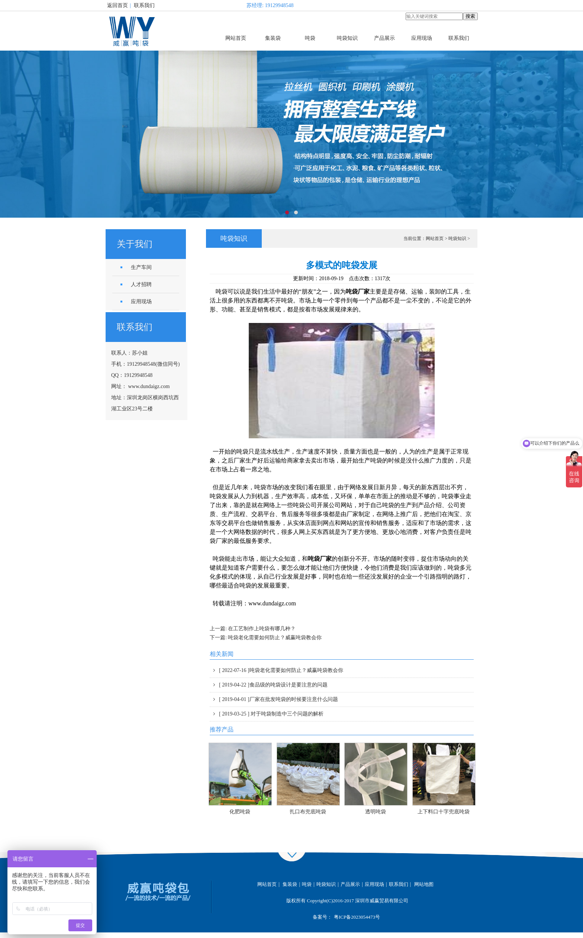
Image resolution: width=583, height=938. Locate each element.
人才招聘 (141, 284)
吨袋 (310, 38)
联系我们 (144, 5)
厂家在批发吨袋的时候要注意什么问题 (278, 699)
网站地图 (424, 884)
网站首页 (235, 38)
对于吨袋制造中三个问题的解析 (271, 714)
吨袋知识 (347, 38)
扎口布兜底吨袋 (308, 811)
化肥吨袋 (239, 811)
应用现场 (421, 38)
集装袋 (273, 38)
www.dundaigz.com (149, 386)
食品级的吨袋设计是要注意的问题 (273, 685)
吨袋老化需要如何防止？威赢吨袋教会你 (281, 670)
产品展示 (384, 38)
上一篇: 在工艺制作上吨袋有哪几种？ (253, 628)
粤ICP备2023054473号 (357, 917)
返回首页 (117, 5)
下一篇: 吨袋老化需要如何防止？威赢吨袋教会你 (266, 637)
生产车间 (141, 267)
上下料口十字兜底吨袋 (444, 811)
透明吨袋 (375, 811)
